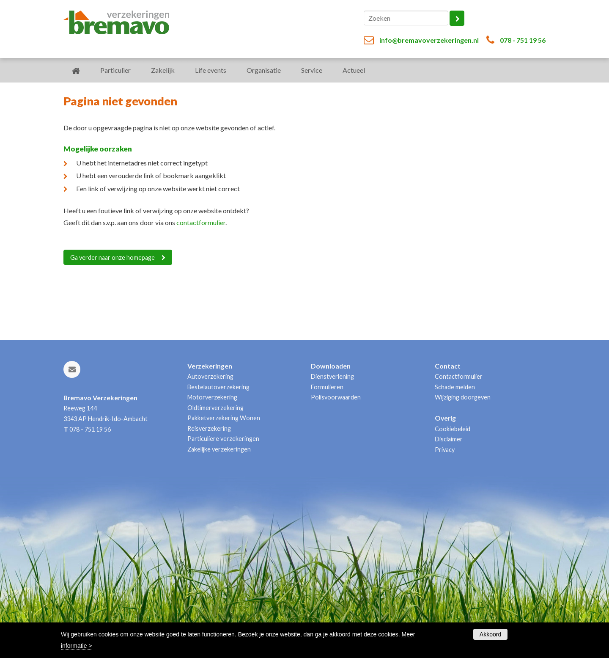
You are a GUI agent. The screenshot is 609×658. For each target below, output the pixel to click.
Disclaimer (449, 439)
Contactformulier (459, 376)
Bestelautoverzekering (218, 387)
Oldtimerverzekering (215, 407)
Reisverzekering (209, 428)
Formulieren (327, 387)
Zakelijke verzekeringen (219, 449)
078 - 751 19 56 (523, 40)
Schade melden (455, 387)
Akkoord (490, 634)
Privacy (445, 449)
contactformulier (200, 222)
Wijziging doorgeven (463, 397)
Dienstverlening (332, 376)
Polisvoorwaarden (336, 397)
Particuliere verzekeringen (223, 438)
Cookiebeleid (452, 428)
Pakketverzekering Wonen (223, 417)
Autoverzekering (210, 376)
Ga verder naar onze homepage (112, 257)
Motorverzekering (212, 397)
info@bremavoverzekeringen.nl (429, 40)
